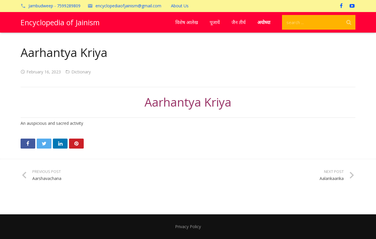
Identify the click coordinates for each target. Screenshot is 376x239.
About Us (180, 6)
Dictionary (81, 72)
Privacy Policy (188, 226)
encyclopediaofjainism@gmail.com (128, 6)
